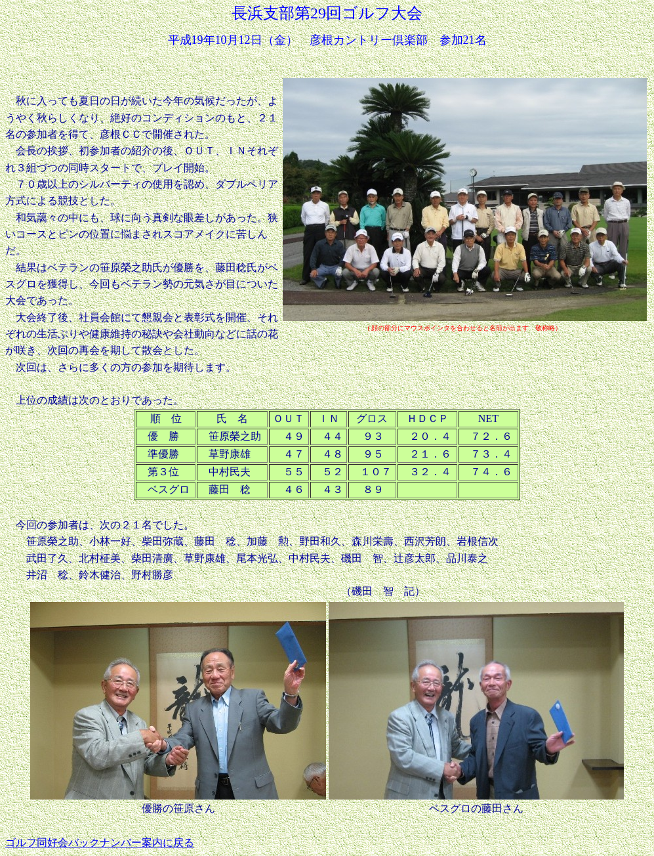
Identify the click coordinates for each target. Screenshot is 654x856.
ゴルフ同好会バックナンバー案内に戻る (99, 842)
